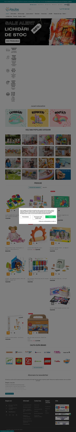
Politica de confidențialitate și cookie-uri (47, 221)
